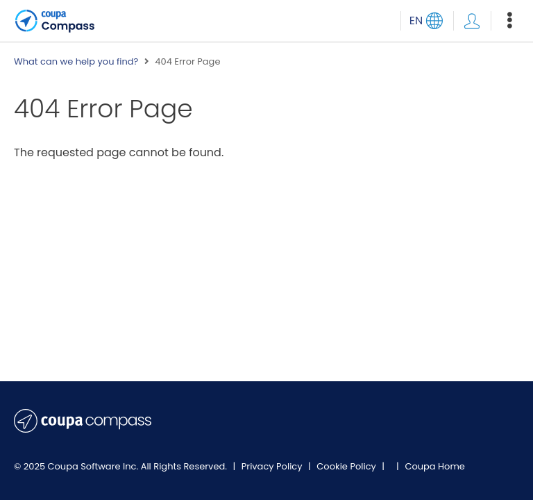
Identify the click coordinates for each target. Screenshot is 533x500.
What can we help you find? (76, 62)
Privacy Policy (273, 466)
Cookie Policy (347, 466)
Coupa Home (435, 466)
